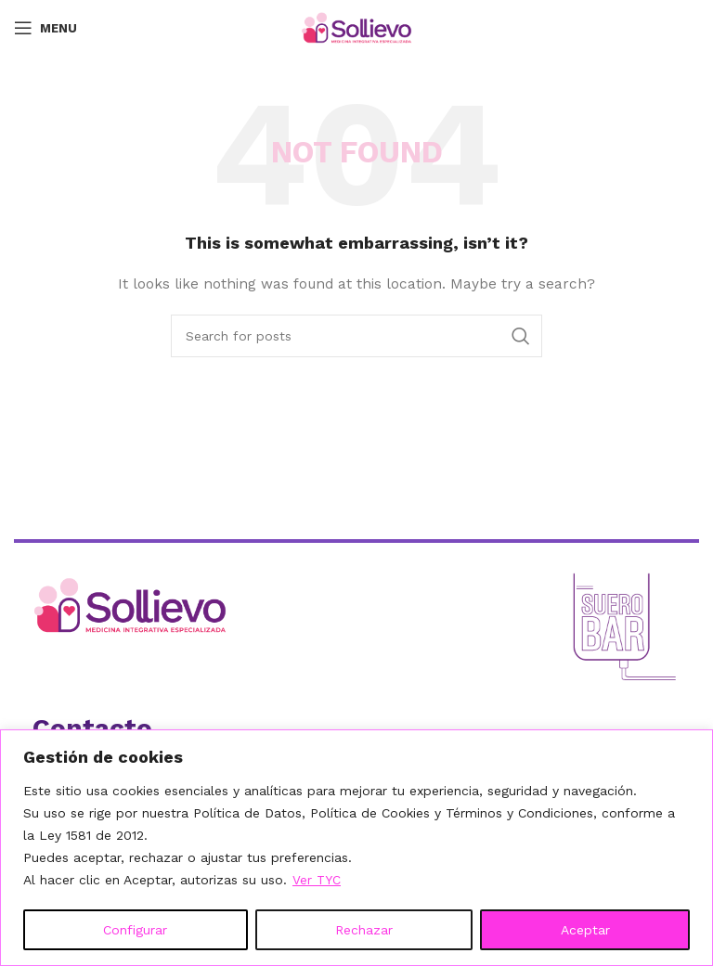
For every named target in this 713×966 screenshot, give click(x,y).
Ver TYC (317, 879)
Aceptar (585, 929)
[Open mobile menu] (45, 27)
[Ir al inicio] (187, 605)
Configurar (135, 929)
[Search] (356, 336)
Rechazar (364, 929)
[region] (356, 847)
